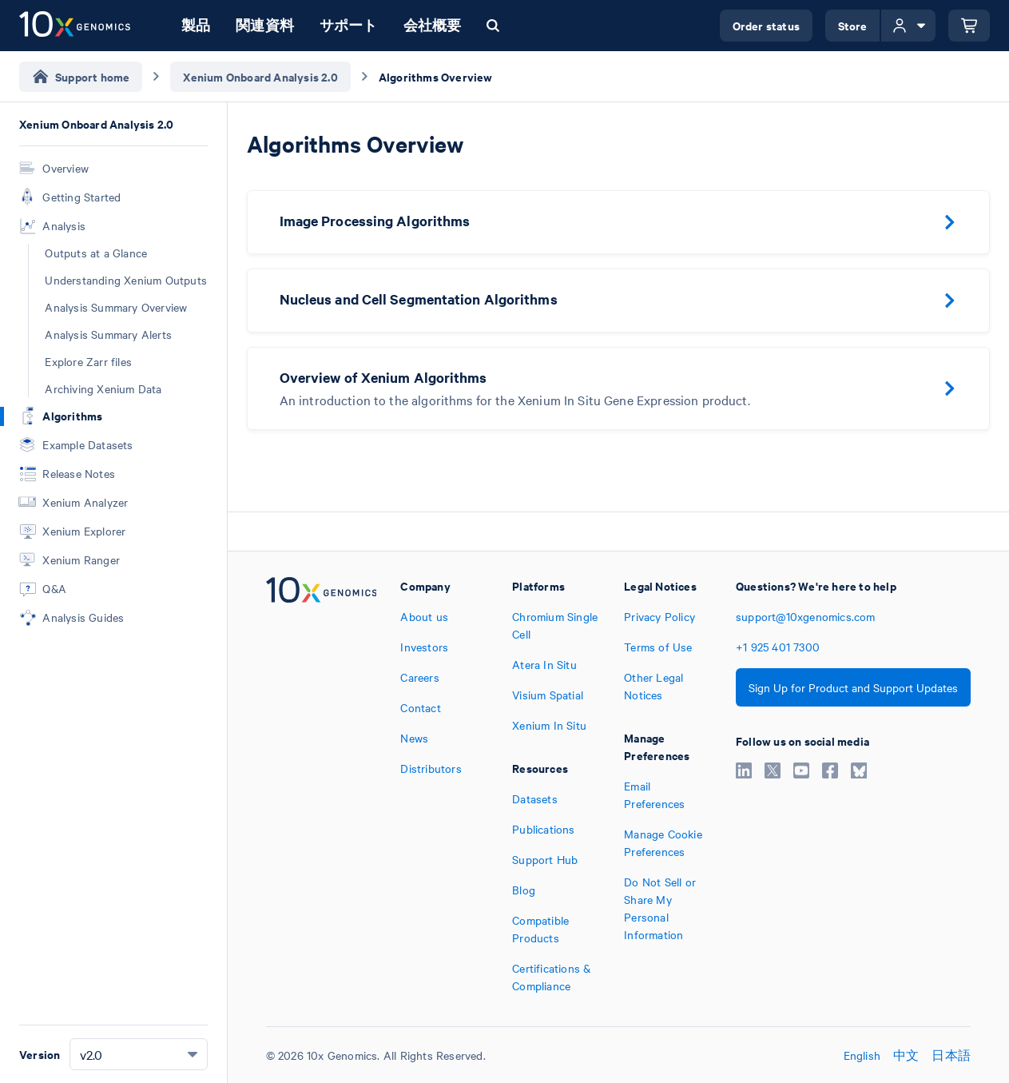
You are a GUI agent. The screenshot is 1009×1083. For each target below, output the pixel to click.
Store (853, 25)
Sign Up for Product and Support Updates (853, 687)
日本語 (951, 1055)
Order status (766, 25)
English (862, 1055)
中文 (906, 1055)
